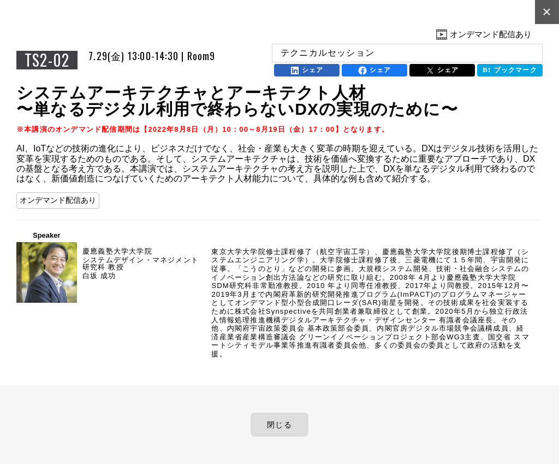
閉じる (279, 424)
